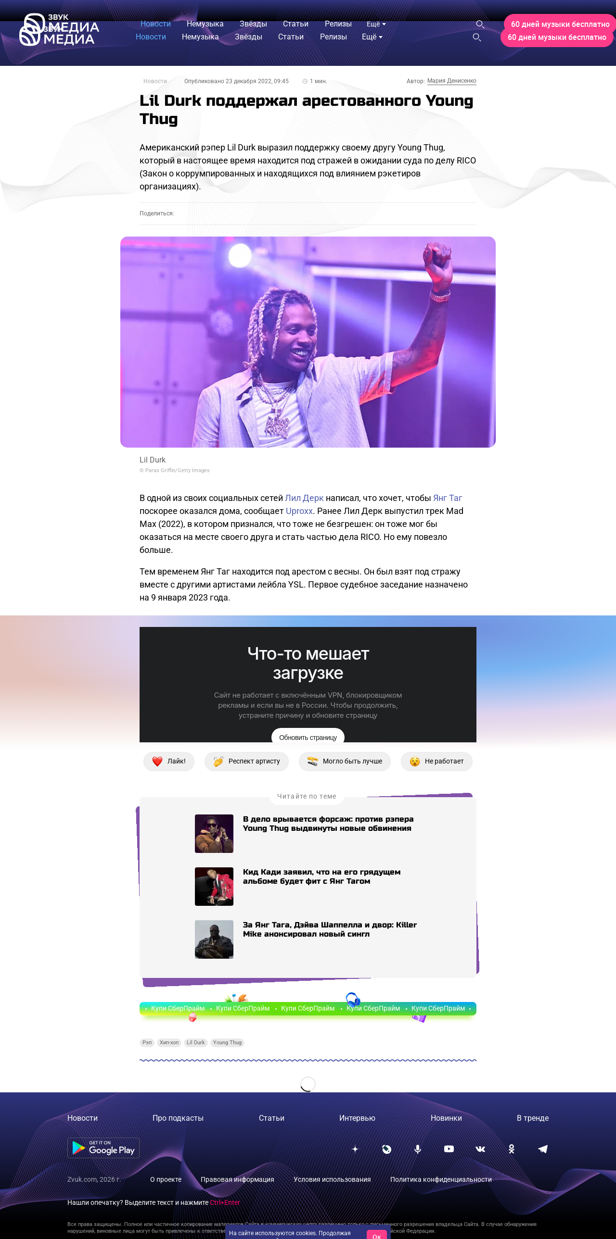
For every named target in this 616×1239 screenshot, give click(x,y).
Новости (155, 81)
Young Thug (227, 1042)
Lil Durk (196, 1042)
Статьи (271, 1118)
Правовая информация (237, 1179)
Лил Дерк (304, 498)
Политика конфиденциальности (441, 1179)
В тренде (533, 1118)
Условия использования (332, 1179)
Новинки (446, 1118)
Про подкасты (178, 1118)
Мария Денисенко (451, 80)
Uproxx (299, 511)
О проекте (165, 1179)
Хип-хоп (169, 1042)
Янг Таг (447, 498)
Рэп (147, 1042)
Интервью (357, 1118)
